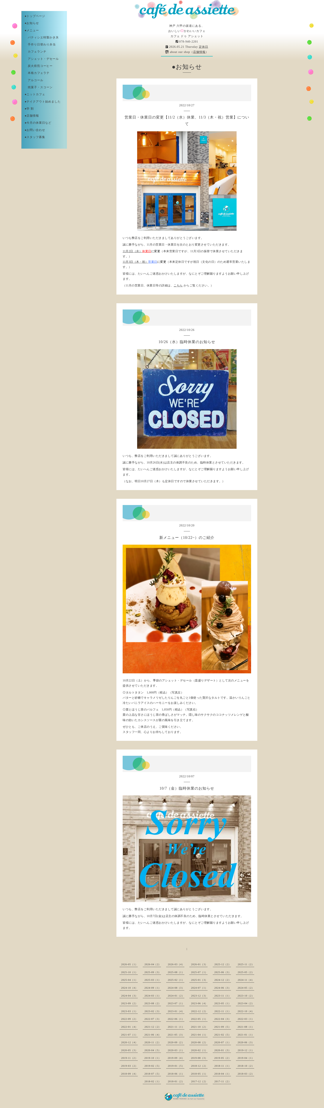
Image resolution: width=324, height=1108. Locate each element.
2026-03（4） (176, 964)
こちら (178, 285)
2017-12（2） (199, 1081)
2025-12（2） (222, 964)
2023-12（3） (199, 995)
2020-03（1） (176, 1050)
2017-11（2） (222, 1081)
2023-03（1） (129, 1011)
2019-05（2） (222, 1058)
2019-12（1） (246, 1050)
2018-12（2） (199, 1065)
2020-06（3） (246, 1042)
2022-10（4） (246, 1011)
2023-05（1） (222, 1003)
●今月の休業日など (38, 122)
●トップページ (35, 16)
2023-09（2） (129, 1003)
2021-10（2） (199, 1026)
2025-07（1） (199, 972)
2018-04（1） (222, 1073)
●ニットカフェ (35, 94)
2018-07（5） (152, 1073)
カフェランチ (35, 51)
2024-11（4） (246, 979)
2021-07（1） (129, 1034)
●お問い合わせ (35, 130)
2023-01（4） (176, 1011)
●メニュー (32, 30)
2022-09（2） (129, 1019)
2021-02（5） (222, 1034)
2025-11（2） (246, 964)
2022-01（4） (129, 1026)
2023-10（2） (246, 995)
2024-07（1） (199, 987)
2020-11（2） (152, 1042)
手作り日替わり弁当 (40, 44)
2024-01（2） (176, 995)
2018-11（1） (222, 1065)
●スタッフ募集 (35, 137)
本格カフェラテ (37, 73)
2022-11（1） (222, 1011)
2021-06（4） (152, 1034)
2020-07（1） (222, 1042)
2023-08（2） (152, 1003)
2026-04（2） (152, 964)
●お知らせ (32, 23)
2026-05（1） (129, 964)
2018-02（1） (152, 1081)
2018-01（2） (176, 1081)
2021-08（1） (246, 1026)
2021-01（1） (246, 1034)
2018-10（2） (246, 1065)
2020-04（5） (152, 1050)
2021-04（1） (199, 1034)
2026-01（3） (199, 964)
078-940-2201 (187, 41)
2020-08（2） (199, 1042)
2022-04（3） (222, 1019)
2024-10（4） (129, 987)
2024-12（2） (222, 979)
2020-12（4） (129, 1042)
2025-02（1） (176, 979)
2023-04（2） (246, 1003)
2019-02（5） (152, 1065)
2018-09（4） (129, 1073)
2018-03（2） (246, 1073)
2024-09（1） (152, 987)
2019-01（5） (176, 1065)
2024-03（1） (152, 995)
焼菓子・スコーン (39, 87)
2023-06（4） (199, 1003)
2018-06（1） (176, 1073)
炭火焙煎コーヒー (39, 65)
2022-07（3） (152, 1019)
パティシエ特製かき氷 (42, 37)
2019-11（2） (129, 1058)
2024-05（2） (246, 987)
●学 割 (29, 108)
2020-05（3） (129, 1050)
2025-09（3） (152, 972)
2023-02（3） (152, 1011)
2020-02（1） (199, 1050)
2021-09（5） (222, 1026)
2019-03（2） (129, 1065)
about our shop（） (187, 52)
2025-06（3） (222, 972)
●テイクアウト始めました (43, 101)
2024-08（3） (176, 987)
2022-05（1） (199, 1019)
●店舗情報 (32, 115)
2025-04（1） (129, 979)
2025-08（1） (176, 972)
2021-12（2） (152, 1026)
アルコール (34, 80)
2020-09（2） (176, 1042)
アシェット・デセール (42, 58)
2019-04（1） (246, 1058)
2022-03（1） (246, 1019)
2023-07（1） (176, 1003)
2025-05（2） (246, 972)
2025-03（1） (152, 979)
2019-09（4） (176, 1058)
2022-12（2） (199, 1011)
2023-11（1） (222, 995)
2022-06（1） (176, 1019)
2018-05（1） (199, 1073)
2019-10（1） (152, 1058)
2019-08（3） (199, 1058)
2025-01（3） (199, 979)
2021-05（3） (176, 1034)
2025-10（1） (129, 972)
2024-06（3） (222, 987)
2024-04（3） (129, 995)
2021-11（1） (176, 1026)
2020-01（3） (222, 1050)
